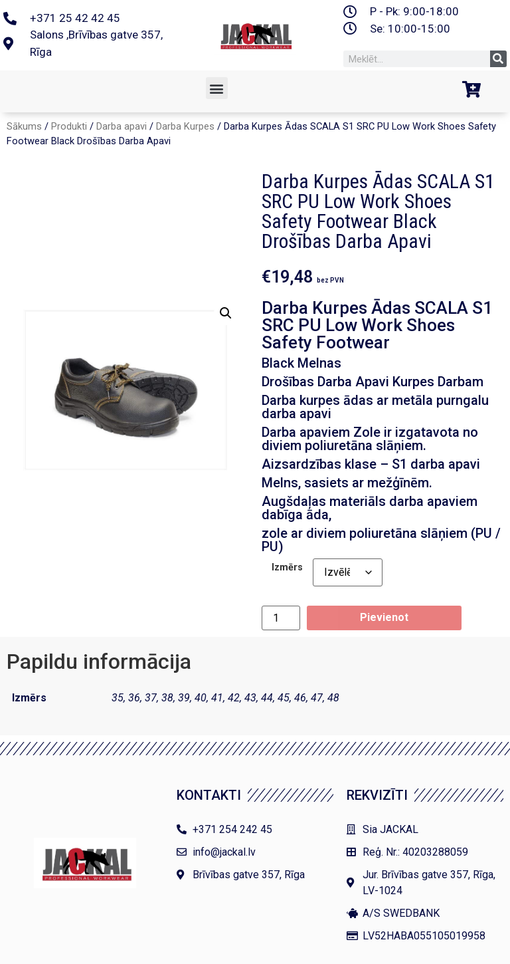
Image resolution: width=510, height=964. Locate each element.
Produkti (69, 126)
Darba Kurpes (185, 126)
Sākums (24, 126)
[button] (217, 88)
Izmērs (287, 567)
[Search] (498, 59)
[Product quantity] (281, 618)
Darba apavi (121, 126)
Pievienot (384, 617)
